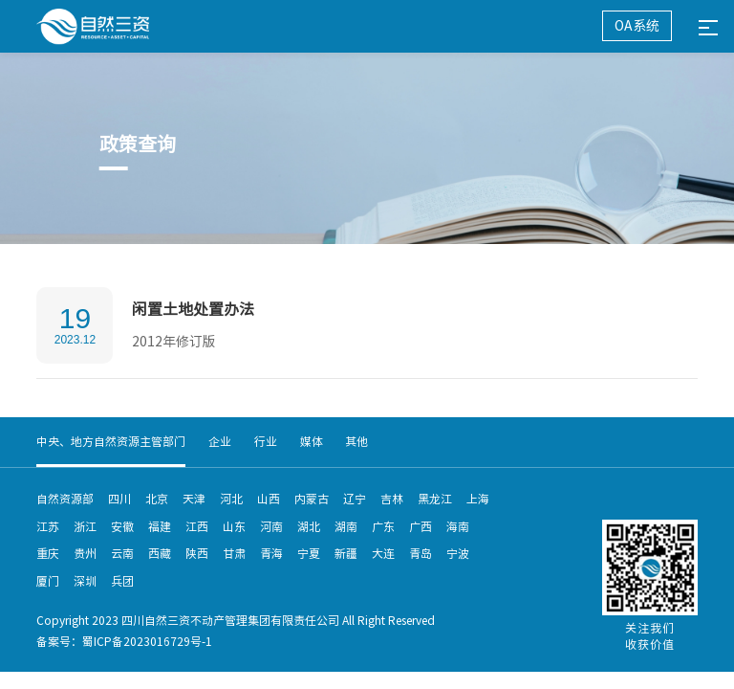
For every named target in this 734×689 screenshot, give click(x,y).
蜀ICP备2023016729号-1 (147, 641)
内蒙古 (311, 498)
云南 (122, 553)
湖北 (308, 526)
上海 (477, 498)
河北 (231, 498)
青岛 (420, 553)
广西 (420, 526)
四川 (119, 498)
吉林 (391, 498)
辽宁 (354, 498)
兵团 (122, 581)
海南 (457, 526)
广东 (383, 526)
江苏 (47, 526)
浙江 (85, 526)
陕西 (196, 553)
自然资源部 (65, 498)
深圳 (85, 581)
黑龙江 (435, 498)
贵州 (85, 553)
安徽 (122, 526)
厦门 (47, 581)
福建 (159, 526)
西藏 (159, 553)
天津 (194, 498)
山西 (268, 498)
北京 (156, 498)
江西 (196, 526)
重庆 (47, 553)
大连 (383, 553)
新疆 (346, 553)
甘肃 (234, 553)
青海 (271, 553)
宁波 (457, 553)
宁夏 (308, 553)
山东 (234, 526)
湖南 (346, 526)
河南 (271, 526)
